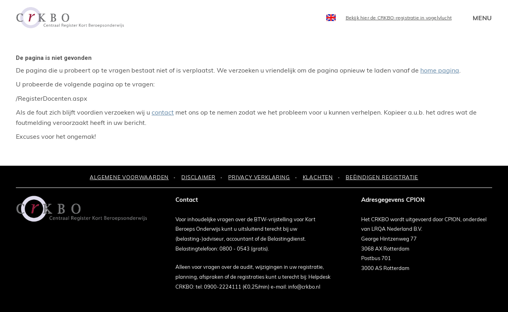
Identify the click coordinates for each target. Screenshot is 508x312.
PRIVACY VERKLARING (259, 177)
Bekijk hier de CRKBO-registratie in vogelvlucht (399, 18)
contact (163, 112)
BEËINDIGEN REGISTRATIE (382, 177)
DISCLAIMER (198, 177)
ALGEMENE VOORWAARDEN (129, 177)
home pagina (439, 70)
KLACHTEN (318, 177)
